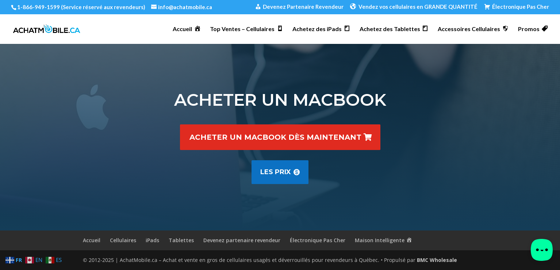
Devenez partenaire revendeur (241, 240)
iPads (152, 240)
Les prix (275, 172)
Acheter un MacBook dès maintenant (275, 137)
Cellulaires (123, 240)
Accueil (91, 240)
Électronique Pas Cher (317, 240)
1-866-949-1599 (38, 7)
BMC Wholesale (437, 259)
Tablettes (181, 240)
